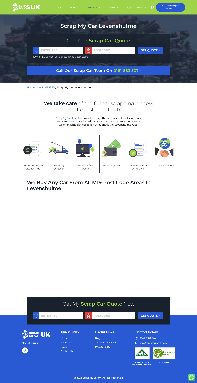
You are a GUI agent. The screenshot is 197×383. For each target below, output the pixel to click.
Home (58, 7)
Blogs (128, 7)
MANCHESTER (46, 87)
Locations (92, 7)
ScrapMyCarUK (65, 118)
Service (72, 7)
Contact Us (141, 7)
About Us (114, 7)
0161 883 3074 (170, 7)
